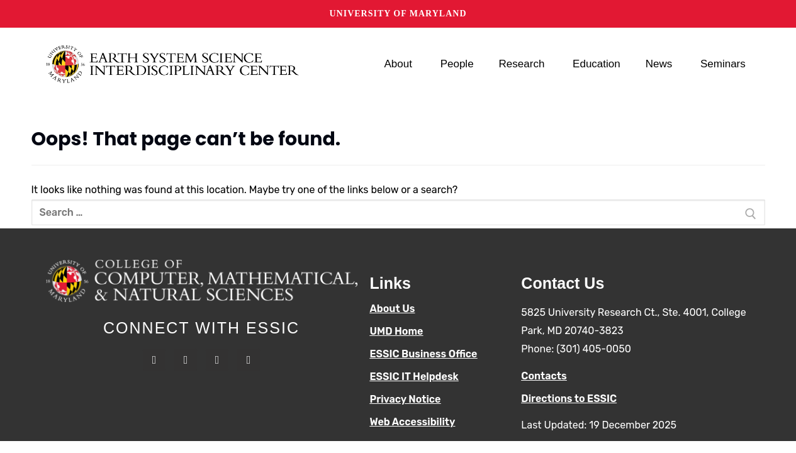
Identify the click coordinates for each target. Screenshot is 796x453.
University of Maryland (397, 13)
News (660, 64)
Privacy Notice (405, 399)
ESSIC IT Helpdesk (414, 377)
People (457, 64)
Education (596, 64)
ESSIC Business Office (424, 354)
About (399, 64)
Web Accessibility (413, 422)
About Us (392, 309)
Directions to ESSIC (569, 399)
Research (523, 64)
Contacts (543, 376)
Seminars (724, 64)
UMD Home (396, 331)
